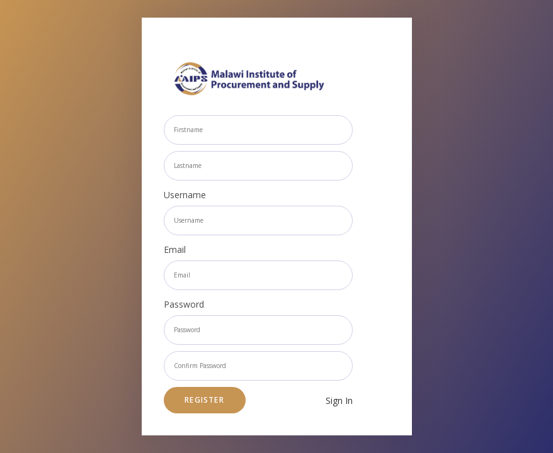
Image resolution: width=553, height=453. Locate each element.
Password (184, 304)
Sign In (339, 400)
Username (185, 195)
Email (175, 249)
